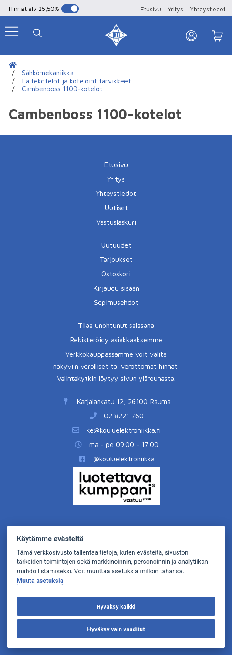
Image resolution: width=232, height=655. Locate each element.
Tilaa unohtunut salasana (116, 325)
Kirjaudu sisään (116, 288)
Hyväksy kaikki (116, 606)
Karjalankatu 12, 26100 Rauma (124, 401)
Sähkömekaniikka (48, 72)
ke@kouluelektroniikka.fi (124, 430)
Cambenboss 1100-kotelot (62, 89)
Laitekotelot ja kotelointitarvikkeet (76, 81)
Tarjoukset (116, 259)
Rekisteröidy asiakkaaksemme (116, 340)
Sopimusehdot (116, 302)
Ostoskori (116, 274)
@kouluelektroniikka (124, 459)
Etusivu (151, 9)
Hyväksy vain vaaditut (116, 628)
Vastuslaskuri (116, 222)
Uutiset (116, 208)
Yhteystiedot (207, 9)
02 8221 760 (124, 416)
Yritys (175, 9)
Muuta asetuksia (40, 581)
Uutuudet (116, 245)
